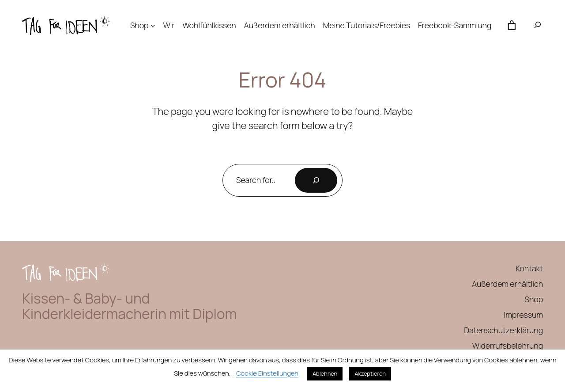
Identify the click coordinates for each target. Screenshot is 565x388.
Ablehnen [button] (325, 373)
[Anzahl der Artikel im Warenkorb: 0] (512, 25)
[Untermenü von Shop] (153, 25)
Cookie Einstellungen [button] (267, 373)
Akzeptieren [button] (370, 373)
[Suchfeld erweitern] (537, 25)
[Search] (316, 180)
